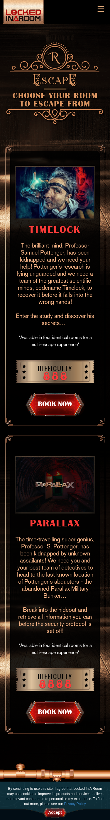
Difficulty (55, 368)
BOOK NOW (55, 403)
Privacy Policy (75, 804)
